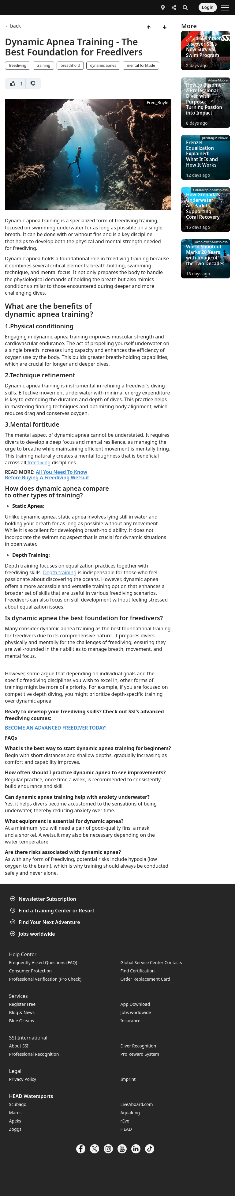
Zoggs (15, 1129)
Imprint (128, 1079)
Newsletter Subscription (43, 899)
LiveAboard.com (137, 1104)
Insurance (130, 1021)
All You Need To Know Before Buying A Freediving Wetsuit (47, 475)
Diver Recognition (138, 1046)
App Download (135, 1004)
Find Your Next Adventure (45, 922)
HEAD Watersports (31, 1096)
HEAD (126, 1129)
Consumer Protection (30, 971)
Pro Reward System (140, 1054)
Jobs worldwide (33, 933)
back (15, 26)
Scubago (18, 1104)
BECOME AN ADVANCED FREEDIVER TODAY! (55, 727)
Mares (15, 1112)
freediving (38, 462)
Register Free (22, 1004)
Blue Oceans (21, 1021)
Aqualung (130, 1112)
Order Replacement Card (145, 979)
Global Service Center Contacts (151, 962)
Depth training (59, 572)
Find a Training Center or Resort (53, 910)
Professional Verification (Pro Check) (45, 979)
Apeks (15, 1121)
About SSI (19, 1046)
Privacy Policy (22, 1079)
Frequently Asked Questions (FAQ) (43, 962)
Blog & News (22, 1012)
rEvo (125, 1121)
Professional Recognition (34, 1054)
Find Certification (138, 971)
